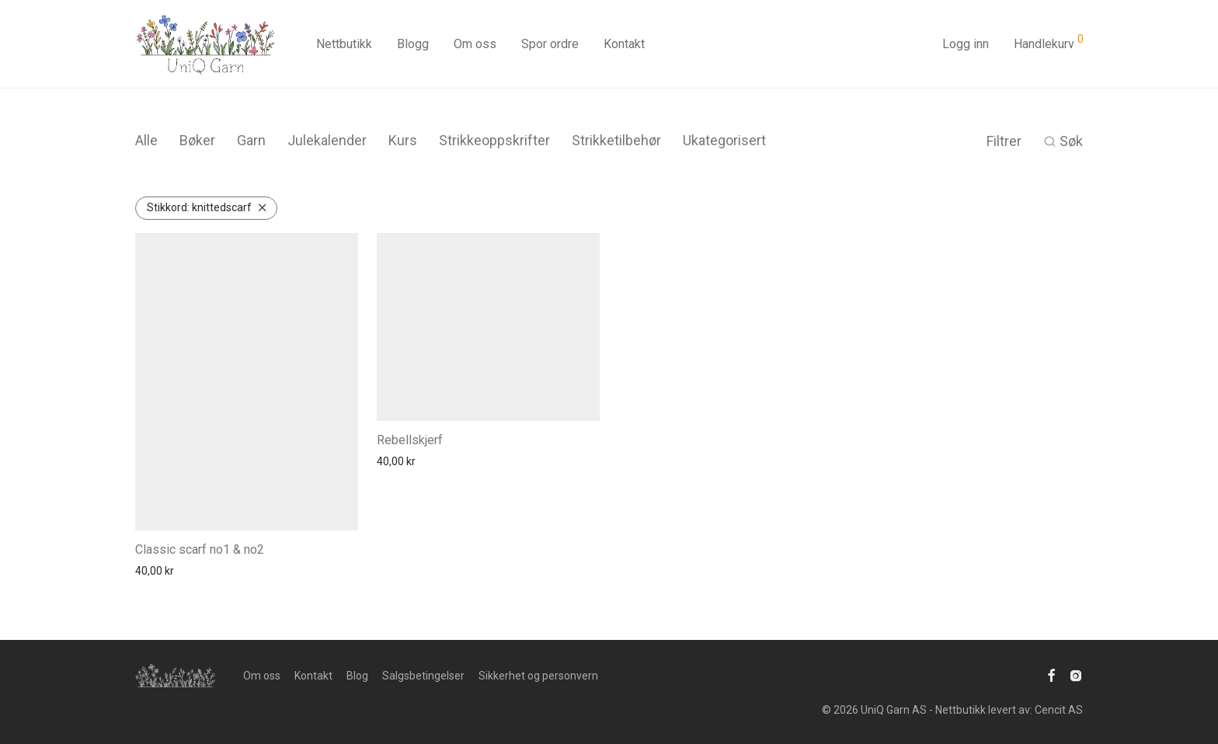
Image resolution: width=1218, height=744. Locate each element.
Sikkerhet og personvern (538, 675)
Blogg (413, 44)
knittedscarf (199, 207)
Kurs (402, 140)
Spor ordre (550, 44)
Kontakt (624, 44)
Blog (357, 675)
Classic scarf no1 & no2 (199, 549)
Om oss (475, 44)
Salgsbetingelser (423, 675)
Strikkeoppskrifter (494, 140)
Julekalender (327, 140)
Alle (146, 140)
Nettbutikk (344, 44)
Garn (251, 140)
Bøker (197, 140)
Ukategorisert (724, 140)
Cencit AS (1059, 710)
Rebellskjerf (410, 440)
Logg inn (965, 44)
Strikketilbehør (616, 140)
